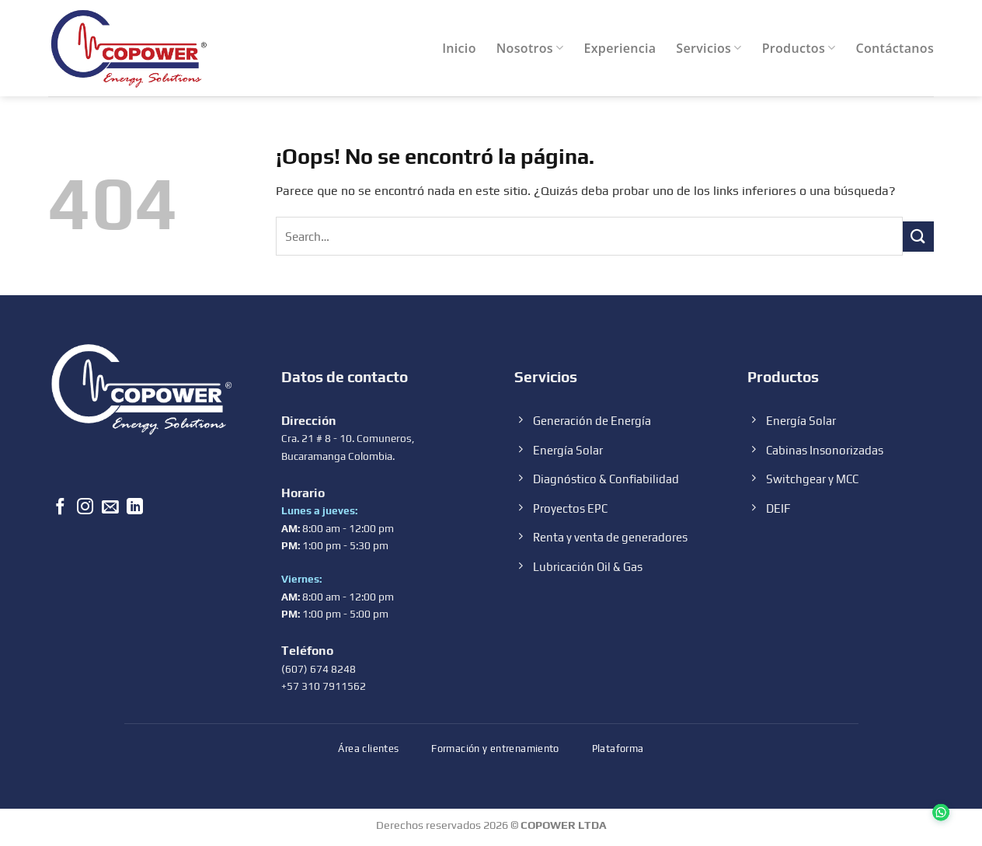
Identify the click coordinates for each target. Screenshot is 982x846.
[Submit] (918, 236)
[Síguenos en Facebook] (60, 508)
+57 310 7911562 (323, 686)
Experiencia (619, 48)
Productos (799, 48)
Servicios (708, 48)
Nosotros (530, 48)
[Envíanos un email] (110, 508)
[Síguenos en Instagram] (85, 508)
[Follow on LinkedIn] (135, 508)
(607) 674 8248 (318, 669)
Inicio (459, 48)
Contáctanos (895, 48)
